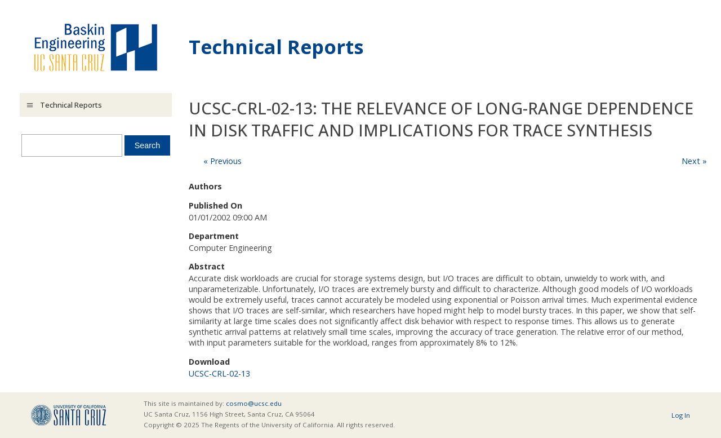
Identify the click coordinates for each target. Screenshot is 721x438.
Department (214, 236)
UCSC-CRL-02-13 (219, 373)
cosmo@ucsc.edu (254, 403)
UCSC (68, 415)
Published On (215, 205)
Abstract (207, 266)
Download (209, 361)
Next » (694, 161)
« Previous (222, 161)
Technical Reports (276, 46)
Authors (205, 186)
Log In (680, 415)
